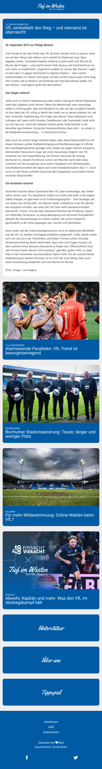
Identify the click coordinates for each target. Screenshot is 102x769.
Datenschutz (51, 732)
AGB (51, 727)
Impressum (51, 722)
